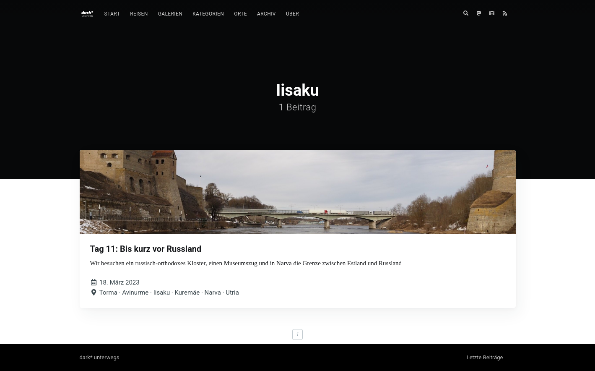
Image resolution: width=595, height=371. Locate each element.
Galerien (170, 14)
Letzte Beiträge (485, 357)
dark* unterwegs (100, 357)
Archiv (266, 14)
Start (112, 14)
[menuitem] (112, 14)
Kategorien (208, 14)
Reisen (139, 14)
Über (292, 14)
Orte (240, 14)
